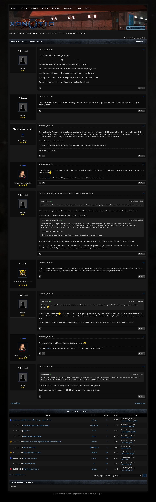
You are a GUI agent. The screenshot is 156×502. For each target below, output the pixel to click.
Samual (94, 458)
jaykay (24, 98)
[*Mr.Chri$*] (131, 432)
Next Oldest (15, 403)
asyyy (129, 448)
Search (45, 8)
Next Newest (140, 403)
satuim (129, 464)
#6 (143, 262)
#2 (143, 96)
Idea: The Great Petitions (31, 469)
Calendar (68, 8)
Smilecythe (130, 426)
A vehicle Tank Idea (29, 463)
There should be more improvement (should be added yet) (42, 442)
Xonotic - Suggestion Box (48, 33)
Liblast (49, 178)
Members (56, 8)
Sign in (122, 28)
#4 (143, 164)
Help (78, 8)
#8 (143, 337)
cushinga (94, 420)
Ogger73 (130, 437)
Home (14, 8)
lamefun (94, 452)
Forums (34, 8)
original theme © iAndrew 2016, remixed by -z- (87, 494)
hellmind (24, 51)
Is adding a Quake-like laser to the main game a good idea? (32, 420)
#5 (143, 193)
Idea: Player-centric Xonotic (32, 452)
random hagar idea (29, 447)
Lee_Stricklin (94, 425)
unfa (128, 459)
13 (107, 463)
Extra (86, 8)
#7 (143, 294)
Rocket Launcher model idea (32, 436)
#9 (143, 366)
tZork (24, 264)
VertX (94, 431)
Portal (24, 8)
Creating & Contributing (30, 33)
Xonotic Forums (16, 33)
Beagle (94, 436)
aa (94, 463)
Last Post (124, 421)
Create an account (135, 28)
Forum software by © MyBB (62, 494)
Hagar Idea (26, 431)
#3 (143, 126)
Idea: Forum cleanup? (30, 458)
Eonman (94, 442)
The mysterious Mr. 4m (23, 129)
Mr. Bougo (130, 454)
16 (107, 452)
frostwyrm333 (94, 447)
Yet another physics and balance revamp (36, 425)
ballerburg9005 (132, 421)
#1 (143, 49)
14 (107, 458)
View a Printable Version (19, 475)
